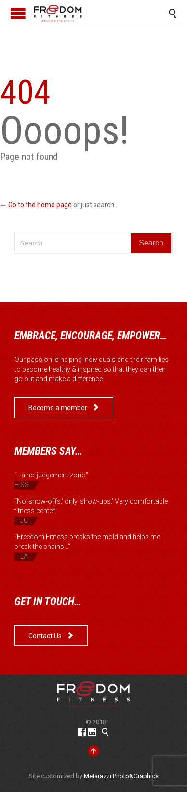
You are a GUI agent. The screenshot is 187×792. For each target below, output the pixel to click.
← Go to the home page (36, 205)
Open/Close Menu (18, 13)
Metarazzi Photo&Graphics (121, 775)
